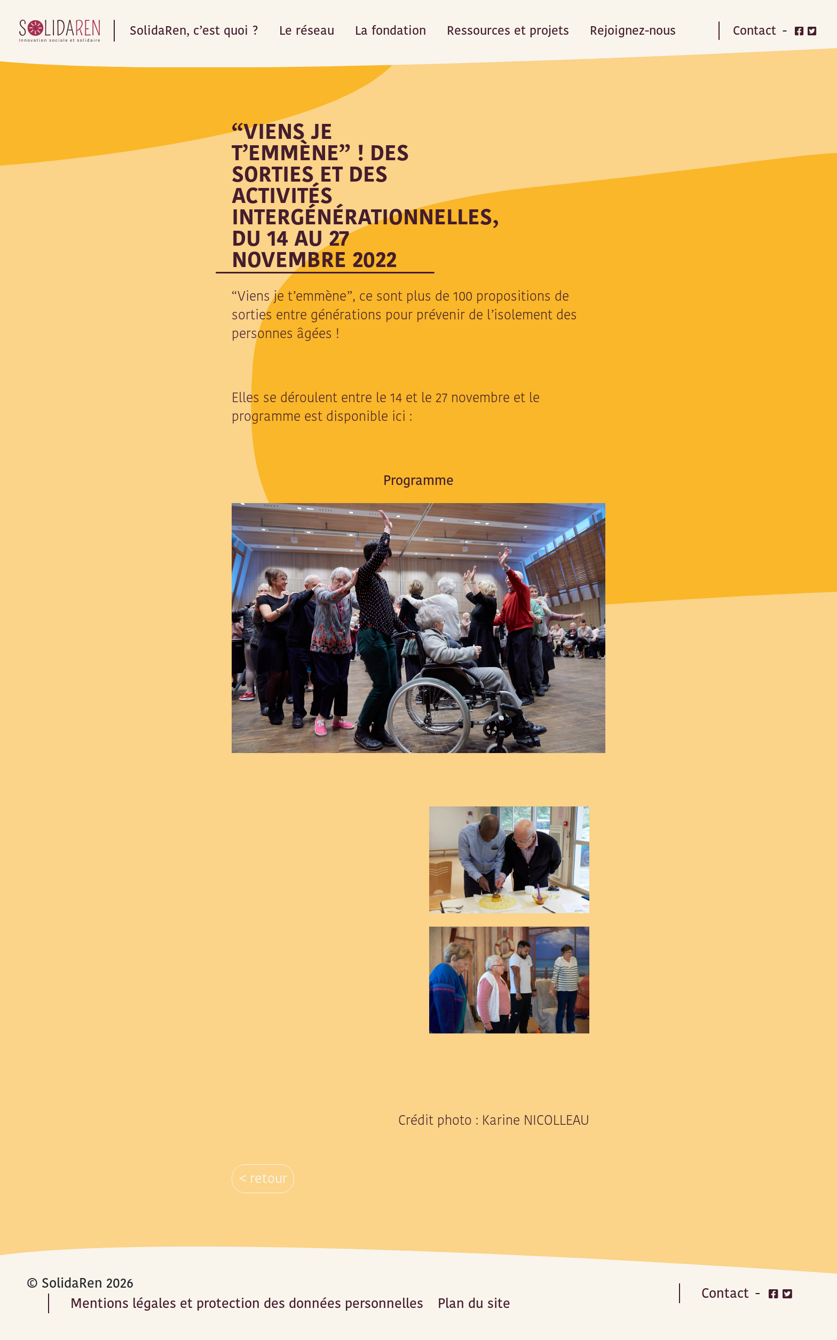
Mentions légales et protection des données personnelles (246, 1303)
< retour (263, 1178)
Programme (418, 480)
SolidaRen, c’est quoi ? (194, 30)
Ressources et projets (508, 30)
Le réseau (306, 30)
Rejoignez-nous (633, 30)
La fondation (390, 30)
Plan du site (474, 1303)
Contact (754, 30)
